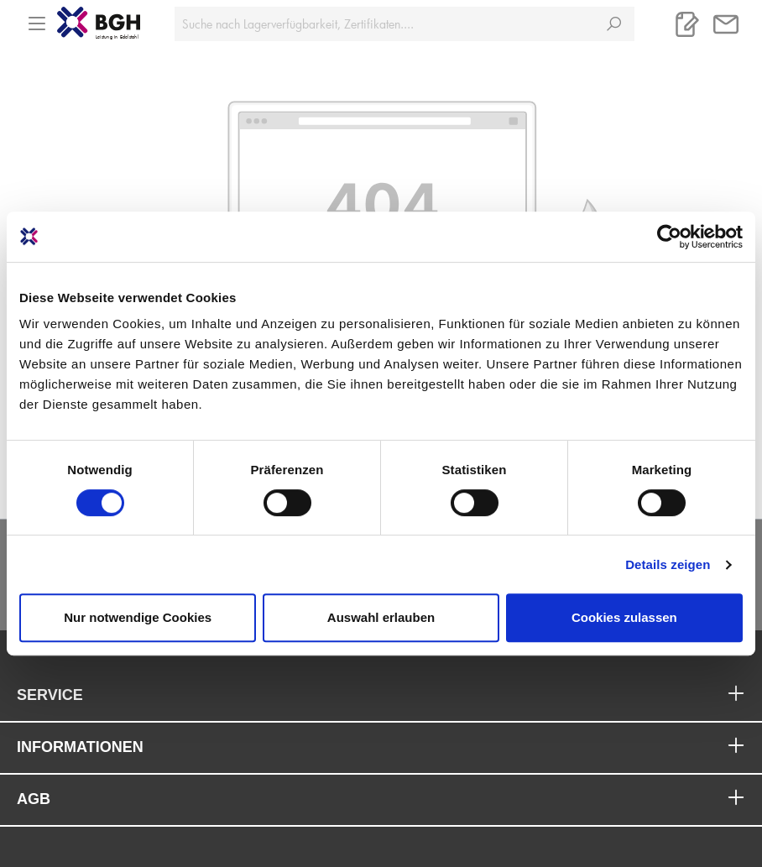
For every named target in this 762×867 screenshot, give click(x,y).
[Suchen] (613, 24)
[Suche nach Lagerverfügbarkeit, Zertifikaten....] (384, 24)
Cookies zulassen (624, 617)
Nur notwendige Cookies (137, 617)
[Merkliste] (687, 24)
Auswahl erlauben (381, 617)
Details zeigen (667, 564)
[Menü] (37, 18)
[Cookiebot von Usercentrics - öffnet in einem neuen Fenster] (669, 236)
